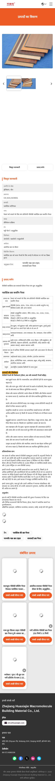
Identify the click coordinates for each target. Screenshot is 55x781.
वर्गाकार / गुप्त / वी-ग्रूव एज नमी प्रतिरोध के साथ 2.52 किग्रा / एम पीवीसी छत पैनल (14, 676)
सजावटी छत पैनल (34, 538)
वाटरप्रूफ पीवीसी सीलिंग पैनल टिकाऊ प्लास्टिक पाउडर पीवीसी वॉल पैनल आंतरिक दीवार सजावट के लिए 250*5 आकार (14, 588)
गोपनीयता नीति (24, 768)
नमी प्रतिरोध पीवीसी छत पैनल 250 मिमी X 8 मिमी (41, 632)
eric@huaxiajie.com (14, 722)
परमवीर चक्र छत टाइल (12, 538)
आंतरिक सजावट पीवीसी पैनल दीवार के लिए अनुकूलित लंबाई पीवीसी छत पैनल (41, 588)
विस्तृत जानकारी (14, 167)
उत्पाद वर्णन (40, 167)
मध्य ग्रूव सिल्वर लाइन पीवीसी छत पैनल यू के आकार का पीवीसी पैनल (14, 632)
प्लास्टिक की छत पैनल (21, 533)
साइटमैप (33, 768)
